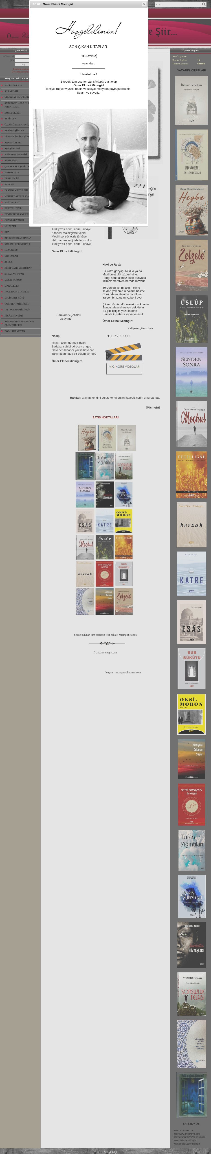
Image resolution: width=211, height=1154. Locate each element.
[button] (144, 4)
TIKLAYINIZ (88, 56)
